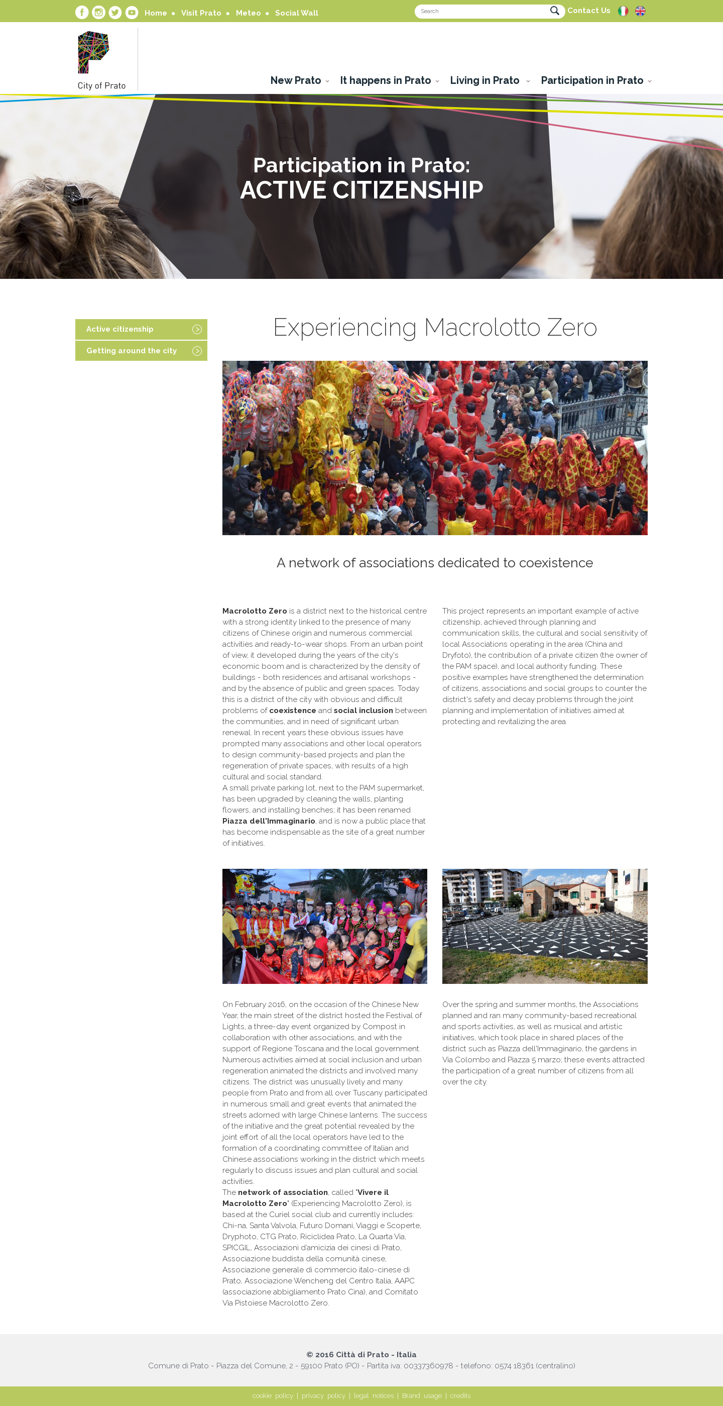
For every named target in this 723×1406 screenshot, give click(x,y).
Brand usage (422, 1395)
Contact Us (589, 10)
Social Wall (296, 13)
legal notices (374, 1395)
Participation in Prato (592, 80)
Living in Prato (486, 80)
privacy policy (323, 1395)
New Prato (296, 80)
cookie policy (273, 1395)
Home (156, 13)
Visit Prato (201, 13)
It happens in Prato (385, 80)
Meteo (248, 13)
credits (460, 1395)
